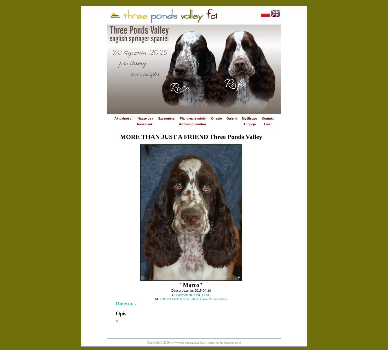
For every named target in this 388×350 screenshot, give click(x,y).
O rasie (216, 118)
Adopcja (249, 124)
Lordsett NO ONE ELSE (193, 295)
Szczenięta (166, 118)
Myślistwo (249, 118)
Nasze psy (145, 118)
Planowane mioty (193, 118)
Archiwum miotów (193, 124)
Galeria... (126, 303)
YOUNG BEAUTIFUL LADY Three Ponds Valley (193, 299)
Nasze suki (145, 124)
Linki (267, 124)
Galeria (232, 118)
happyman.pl (232, 342)
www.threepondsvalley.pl (190, 342)
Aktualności (123, 118)
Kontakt (268, 118)
